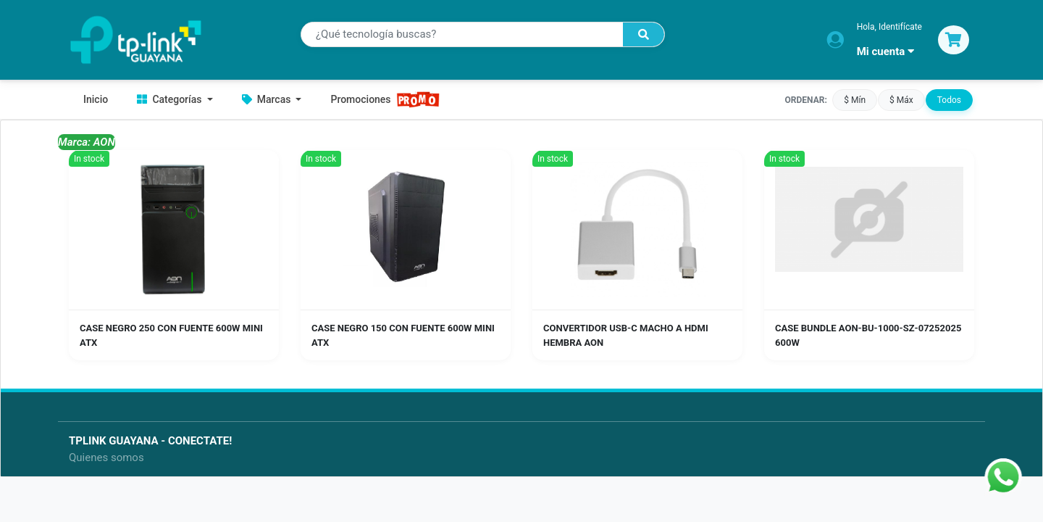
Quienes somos (106, 457)
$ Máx (901, 99)
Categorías (170, 99)
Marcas (267, 99)
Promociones (385, 99)
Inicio (95, 99)
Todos (949, 99)
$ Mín (855, 99)
